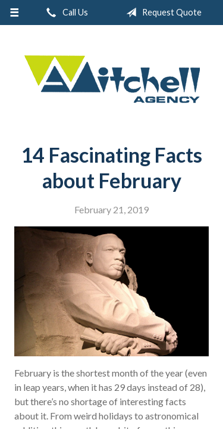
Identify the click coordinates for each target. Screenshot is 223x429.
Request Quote (161, 12)
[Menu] (14, 12)
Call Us (65, 12)
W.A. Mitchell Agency (112, 79)
